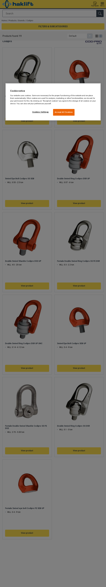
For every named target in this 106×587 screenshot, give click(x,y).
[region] (53, 102)
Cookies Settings (40, 112)
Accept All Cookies (64, 112)
